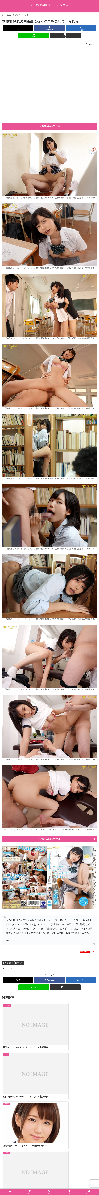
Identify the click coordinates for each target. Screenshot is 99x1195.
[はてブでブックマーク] (81, 28)
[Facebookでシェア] (49, 28)
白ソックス (8, 968)
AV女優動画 (8, 963)
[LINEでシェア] (33, 35)
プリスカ (19, 963)
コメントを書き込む (49, 1161)
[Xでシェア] (18, 28)
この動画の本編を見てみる (49, 126)
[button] (65, 35)
